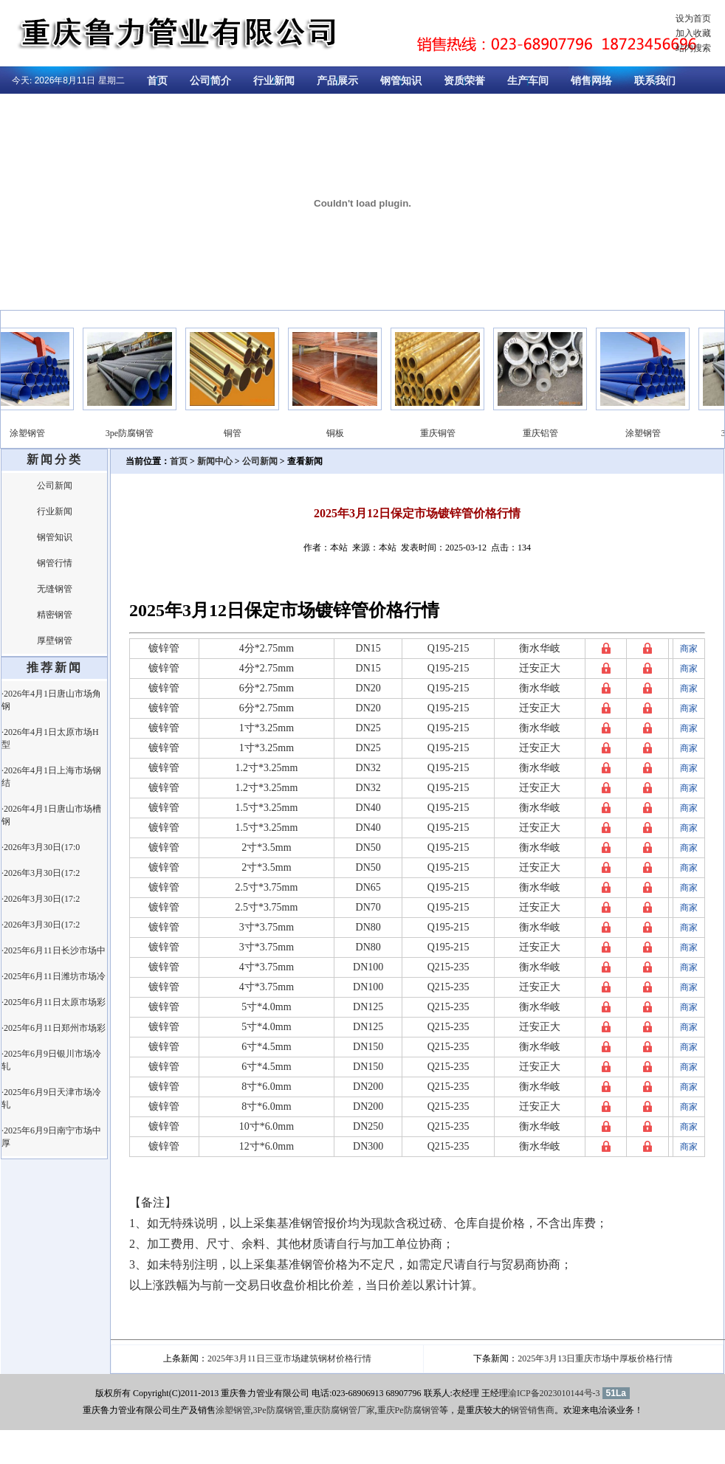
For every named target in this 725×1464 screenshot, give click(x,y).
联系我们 (655, 80)
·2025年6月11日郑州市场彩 (53, 1028)
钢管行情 (54, 563)
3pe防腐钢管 (134, 433)
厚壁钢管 (54, 640)
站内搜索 (693, 48)
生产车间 (528, 80)
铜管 (237, 433)
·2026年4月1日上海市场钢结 (51, 776)
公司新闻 (54, 485)
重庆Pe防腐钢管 (408, 1410)
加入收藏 (693, 33)
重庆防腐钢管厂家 (339, 1410)
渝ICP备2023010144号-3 (554, 1393)
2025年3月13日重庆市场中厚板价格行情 (595, 1358)
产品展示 (337, 80)
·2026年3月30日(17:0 (40, 847)
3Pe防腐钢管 (277, 1410)
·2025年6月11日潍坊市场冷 (53, 976)
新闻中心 (215, 461)
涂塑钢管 (31, 433)
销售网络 (591, 80)
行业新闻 (274, 80)
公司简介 (210, 80)
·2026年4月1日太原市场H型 (50, 738)
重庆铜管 (442, 433)
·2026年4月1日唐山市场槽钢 (51, 815)
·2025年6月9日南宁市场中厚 (51, 1136)
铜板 (339, 433)
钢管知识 (401, 80)
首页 (157, 80)
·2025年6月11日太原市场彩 (53, 1002)
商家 (689, 648)
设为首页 (693, 18)
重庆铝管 (545, 433)
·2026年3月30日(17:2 (40, 873)
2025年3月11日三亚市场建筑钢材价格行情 (289, 1358)
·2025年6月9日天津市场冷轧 (51, 1098)
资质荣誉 (464, 80)
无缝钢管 (54, 589)
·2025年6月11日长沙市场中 (53, 950)
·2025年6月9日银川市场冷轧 (51, 1060)
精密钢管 (54, 615)
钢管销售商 (532, 1410)
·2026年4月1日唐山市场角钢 (51, 699)
